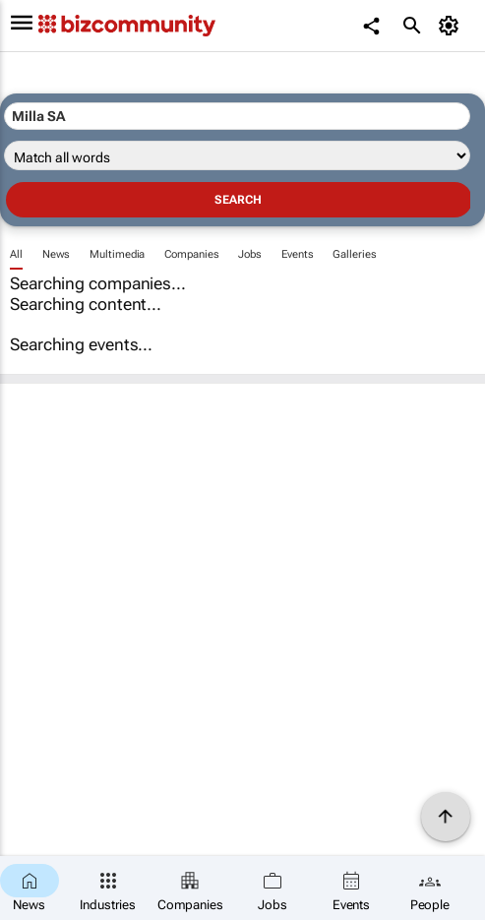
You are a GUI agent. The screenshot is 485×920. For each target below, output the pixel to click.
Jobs (250, 254)
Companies (191, 254)
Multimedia (117, 254)
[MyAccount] (451, 25)
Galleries (354, 254)
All (16, 254)
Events (297, 254)
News (56, 254)
